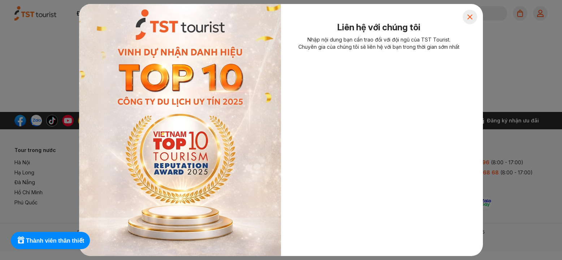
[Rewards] (50, 240)
